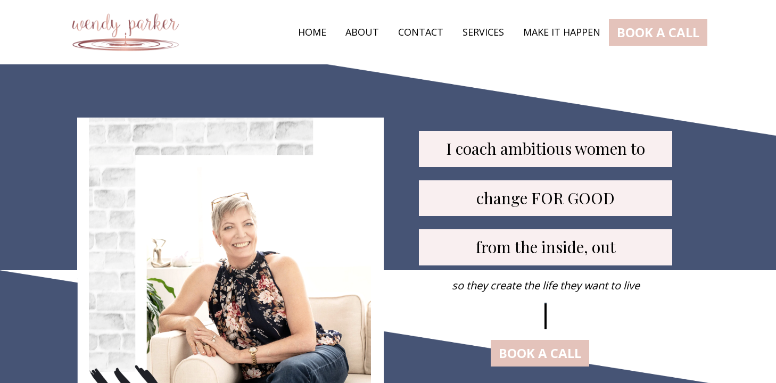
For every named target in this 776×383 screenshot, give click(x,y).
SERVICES (483, 32)
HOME (312, 32)
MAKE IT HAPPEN (561, 32)
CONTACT (420, 32)
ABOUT (362, 32)
